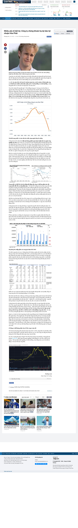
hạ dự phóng (26, 387)
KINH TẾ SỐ (46, 18)
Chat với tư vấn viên (41, 464)
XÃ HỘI (3, 18)
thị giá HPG (15, 338)
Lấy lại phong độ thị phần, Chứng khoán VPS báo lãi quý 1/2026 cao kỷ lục (44, 428)
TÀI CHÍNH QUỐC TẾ (37, 18)
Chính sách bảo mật (8, 471)
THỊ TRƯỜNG (51, 18)
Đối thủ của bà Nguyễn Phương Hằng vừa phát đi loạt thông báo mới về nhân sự (27, 428)
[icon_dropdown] (74, 2)
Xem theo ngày (25, 397)
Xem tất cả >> (49, 390)
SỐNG (55, 18)
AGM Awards (68, 18)
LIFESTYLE (58, 18)
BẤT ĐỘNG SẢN (13, 18)
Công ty (57, 33)
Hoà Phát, (22, 387)
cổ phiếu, (16, 387)
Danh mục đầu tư (7, 10)
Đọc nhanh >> (44, 4)
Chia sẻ (49, 36)
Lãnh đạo (68, 33)
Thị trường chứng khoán (24, 36)
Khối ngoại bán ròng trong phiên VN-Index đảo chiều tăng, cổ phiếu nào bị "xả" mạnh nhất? (44, 411)
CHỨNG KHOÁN (8, 18)
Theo (30, 378)
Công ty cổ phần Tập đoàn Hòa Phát (29, 390)
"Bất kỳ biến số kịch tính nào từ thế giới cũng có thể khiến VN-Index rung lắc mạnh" (27, 411)
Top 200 (76, 453)
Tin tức (62, 33)
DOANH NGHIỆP (19, 18)
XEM (49, 397)
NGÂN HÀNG (25, 18)
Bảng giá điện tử (7, 7)
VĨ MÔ (42, 18)
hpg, (19, 387)
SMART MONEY (30, 18)
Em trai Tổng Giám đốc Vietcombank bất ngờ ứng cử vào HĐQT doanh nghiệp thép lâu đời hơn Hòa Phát (11, 411)
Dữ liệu (64, 18)
